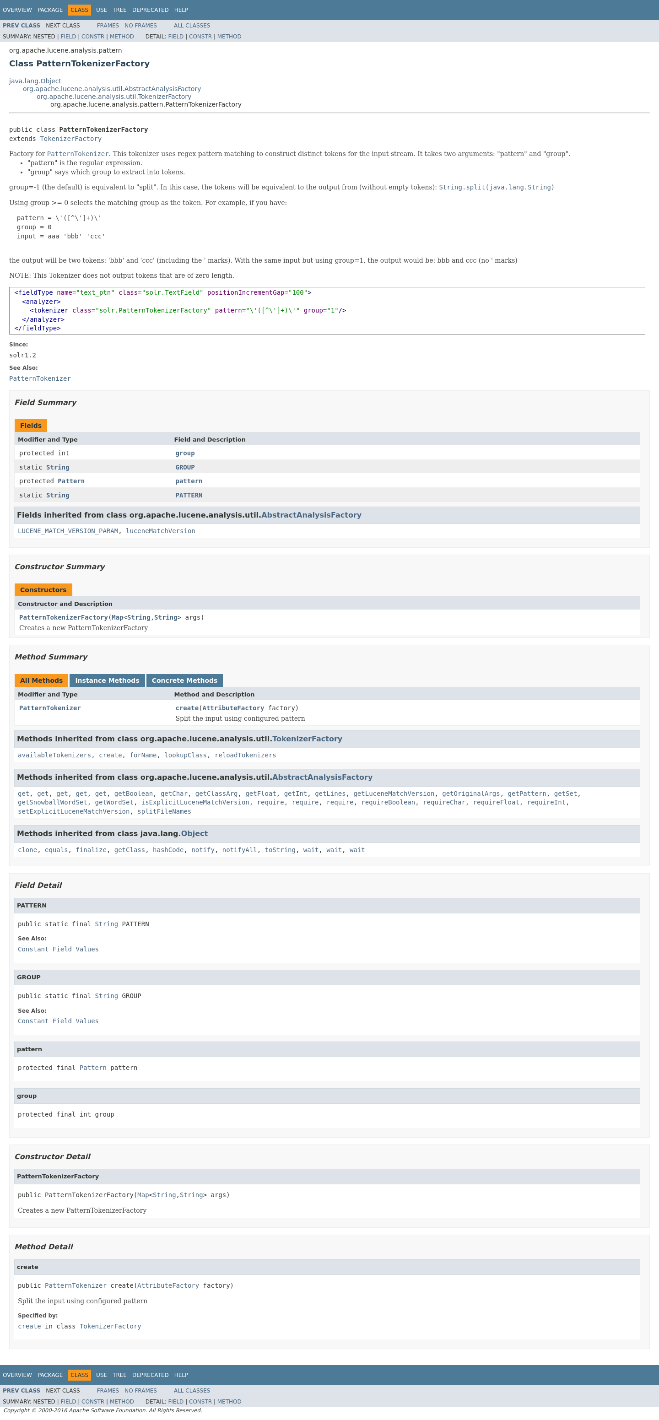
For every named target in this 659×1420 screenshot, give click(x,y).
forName (143, 755)
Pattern (71, 481)
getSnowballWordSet (52, 802)
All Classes (192, 25)
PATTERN (189, 495)
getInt (296, 793)
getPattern (527, 793)
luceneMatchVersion (160, 531)
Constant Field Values (58, 949)
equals (56, 849)
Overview (17, 10)
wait (311, 849)
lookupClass (185, 755)
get (23, 793)
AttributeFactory (234, 708)
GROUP (185, 467)
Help (181, 10)
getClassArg (216, 793)
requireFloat (496, 802)
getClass (129, 849)
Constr (92, 36)
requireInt (546, 802)
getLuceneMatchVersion (393, 793)
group (185, 453)
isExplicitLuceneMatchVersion (195, 802)
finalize (91, 849)
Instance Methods (107, 680)
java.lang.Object (35, 81)
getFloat (260, 793)
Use (101, 10)
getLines (330, 793)
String (58, 467)
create (187, 708)
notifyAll (239, 849)
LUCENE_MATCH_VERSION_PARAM (68, 531)
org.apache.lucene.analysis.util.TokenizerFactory (114, 96)
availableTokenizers (54, 755)
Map (117, 617)
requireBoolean (388, 802)
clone (27, 849)
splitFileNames (164, 811)
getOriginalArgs (471, 793)
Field (68, 36)
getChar (174, 793)
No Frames (140, 25)
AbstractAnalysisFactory (311, 515)
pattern (189, 481)
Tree (120, 10)
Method (122, 36)
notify (203, 849)
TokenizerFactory (71, 138)
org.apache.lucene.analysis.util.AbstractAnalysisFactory (112, 88)
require (270, 802)
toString (280, 849)
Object (194, 833)
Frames (108, 25)
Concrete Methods (185, 680)
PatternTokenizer (50, 708)
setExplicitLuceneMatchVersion (74, 811)
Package (50, 10)
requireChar (444, 802)
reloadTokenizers (245, 755)
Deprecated (150, 10)
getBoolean (133, 793)
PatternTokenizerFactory (63, 617)
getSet (566, 793)
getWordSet (114, 802)
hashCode (168, 849)
